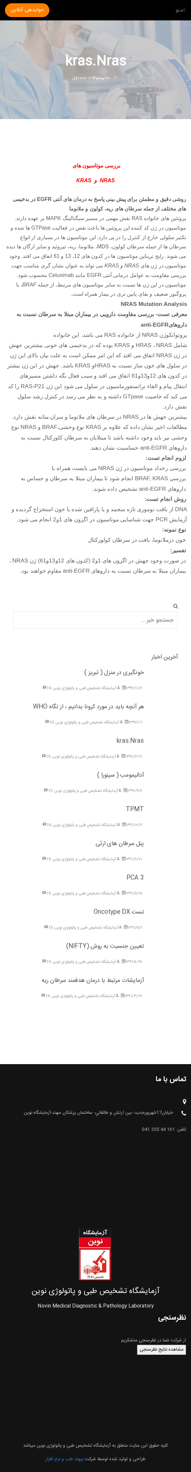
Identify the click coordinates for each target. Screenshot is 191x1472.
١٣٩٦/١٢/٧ (132, 834)
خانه (106, 78)
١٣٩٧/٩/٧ (132, 800)
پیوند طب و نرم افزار (64, 1459)
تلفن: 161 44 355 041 (164, 1129)
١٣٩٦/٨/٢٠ (132, 868)
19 (46, 697)
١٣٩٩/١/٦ (133, 731)
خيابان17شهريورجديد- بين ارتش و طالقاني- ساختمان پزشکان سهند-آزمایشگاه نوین (105, 1113)
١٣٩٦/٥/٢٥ (132, 902)
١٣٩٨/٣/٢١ (132, 765)
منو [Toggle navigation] (181, 10)
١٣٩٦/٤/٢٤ (132, 971)
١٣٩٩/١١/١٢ (132, 697)
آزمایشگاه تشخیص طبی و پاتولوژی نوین (87, 697)
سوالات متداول (94, 78)
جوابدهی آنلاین (27, 10)
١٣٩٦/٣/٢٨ (131, 1005)
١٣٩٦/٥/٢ (133, 937)
